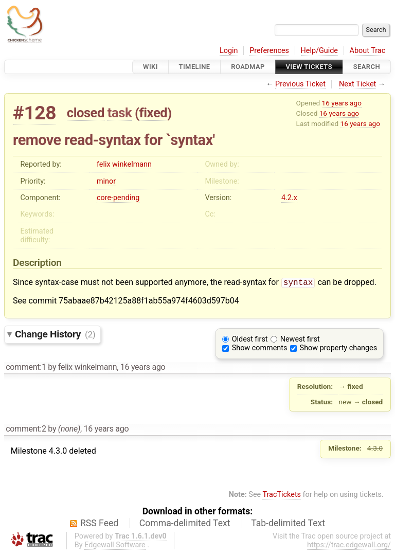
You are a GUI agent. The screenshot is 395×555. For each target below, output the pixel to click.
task (119, 112)
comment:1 (26, 368)
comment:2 (26, 430)
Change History (55, 335)
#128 (34, 113)
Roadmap (248, 66)
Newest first (300, 340)
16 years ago (342, 103)
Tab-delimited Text (288, 524)
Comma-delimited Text (184, 524)
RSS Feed (99, 524)
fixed (153, 112)
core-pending (118, 197)
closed (85, 112)
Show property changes (338, 349)
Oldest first (250, 340)
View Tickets (309, 66)
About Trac (368, 50)
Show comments (260, 349)
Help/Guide (319, 50)
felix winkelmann (124, 164)
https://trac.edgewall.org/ (349, 546)
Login (229, 50)
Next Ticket (357, 84)
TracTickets (281, 495)
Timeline (194, 66)
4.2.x (289, 197)
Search (366, 66)
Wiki (150, 66)
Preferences (269, 50)
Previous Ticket (300, 84)
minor (106, 181)
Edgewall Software (115, 546)
